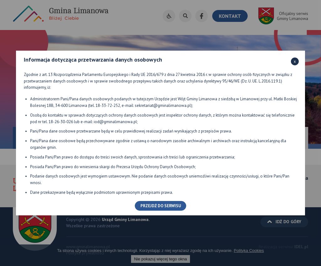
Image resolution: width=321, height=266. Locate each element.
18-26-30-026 (61, 121)
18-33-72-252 (108, 105)
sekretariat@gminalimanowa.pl (163, 105)
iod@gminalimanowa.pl (115, 121)
